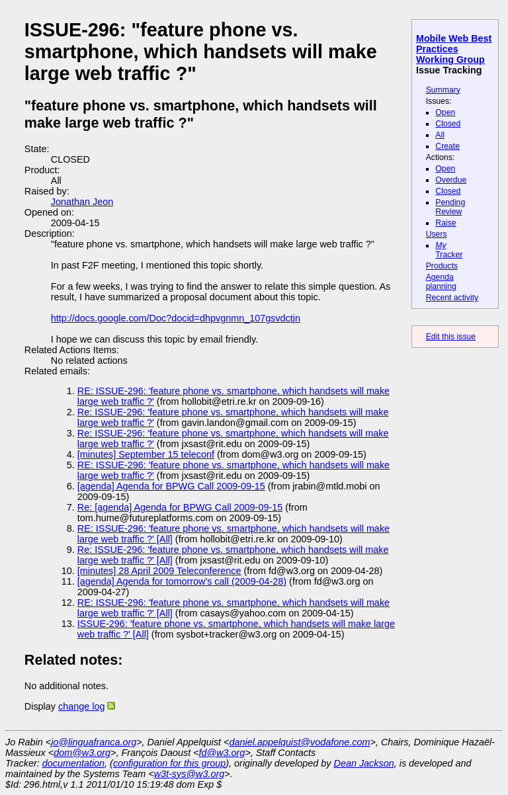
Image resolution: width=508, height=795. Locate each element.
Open (445, 112)
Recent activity (452, 297)
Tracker (448, 250)
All (439, 135)
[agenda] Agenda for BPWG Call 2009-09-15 (171, 486)
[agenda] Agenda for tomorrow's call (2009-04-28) (181, 581)
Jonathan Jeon (82, 201)
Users (436, 234)
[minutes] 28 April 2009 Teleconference (159, 570)
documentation (73, 763)
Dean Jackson (364, 763)
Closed (447, 123)
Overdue (450, 180)
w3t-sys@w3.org (189, 774)
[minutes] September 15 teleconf (145, 454)
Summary (443, 90)
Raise (445, 223)
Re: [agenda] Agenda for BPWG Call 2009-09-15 (179, 507)
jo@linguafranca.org (93, 742)
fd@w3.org (222, 752)
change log (81, 706)
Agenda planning (441, 281)
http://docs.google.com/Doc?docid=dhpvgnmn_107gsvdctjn (175, 318)
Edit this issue (451, 336)
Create (447, 146)
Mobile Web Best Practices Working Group (453, 49)
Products (442, 266)
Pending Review (450, 207)
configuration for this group (169, 763)
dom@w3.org (82, 752)
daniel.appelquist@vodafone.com (300, 742)
